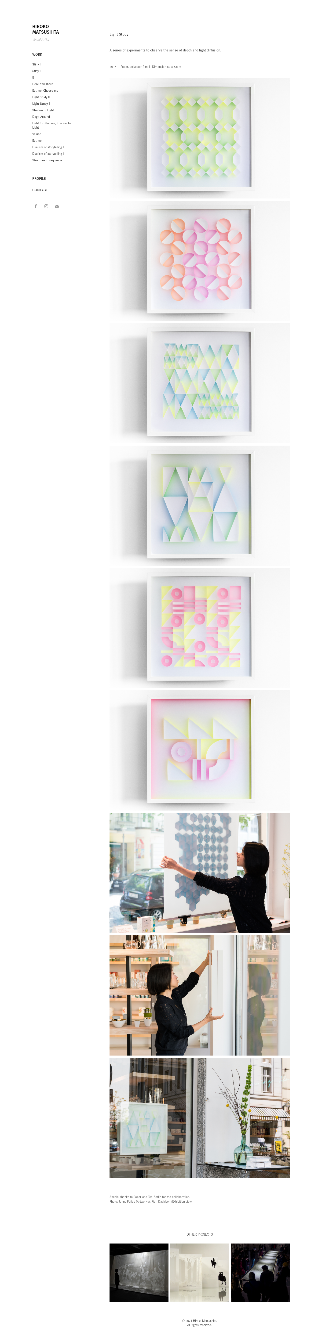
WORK (37, 54)
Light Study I (41, 103)
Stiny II (36, 64)
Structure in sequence (47, 160)
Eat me (37, 140)
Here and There (42, 84)
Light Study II (41, 97)
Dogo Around (41, 116)
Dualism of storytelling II (48, 147)
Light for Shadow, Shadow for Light (52, 125)
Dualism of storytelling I (48, 153)
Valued (36, 134)
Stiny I (36, 70)
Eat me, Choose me (45, 90)
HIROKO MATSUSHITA (45, 29)
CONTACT (40, 189)
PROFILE (39, 178)
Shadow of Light (43, 110)
